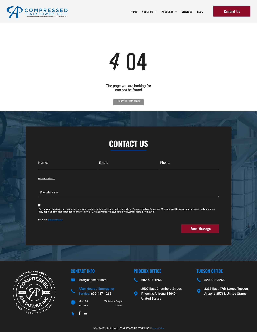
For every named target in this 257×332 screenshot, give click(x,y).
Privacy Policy (55, 219)
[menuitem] (133, 12)
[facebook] (79, 313)
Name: (43, 163)
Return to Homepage (128, 100)
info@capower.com (93, 280)
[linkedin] (85, 313)
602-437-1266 (101, 294)
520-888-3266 (214, 280)
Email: (103, 163)
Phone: (165, 163)
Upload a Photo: (46, 178)
